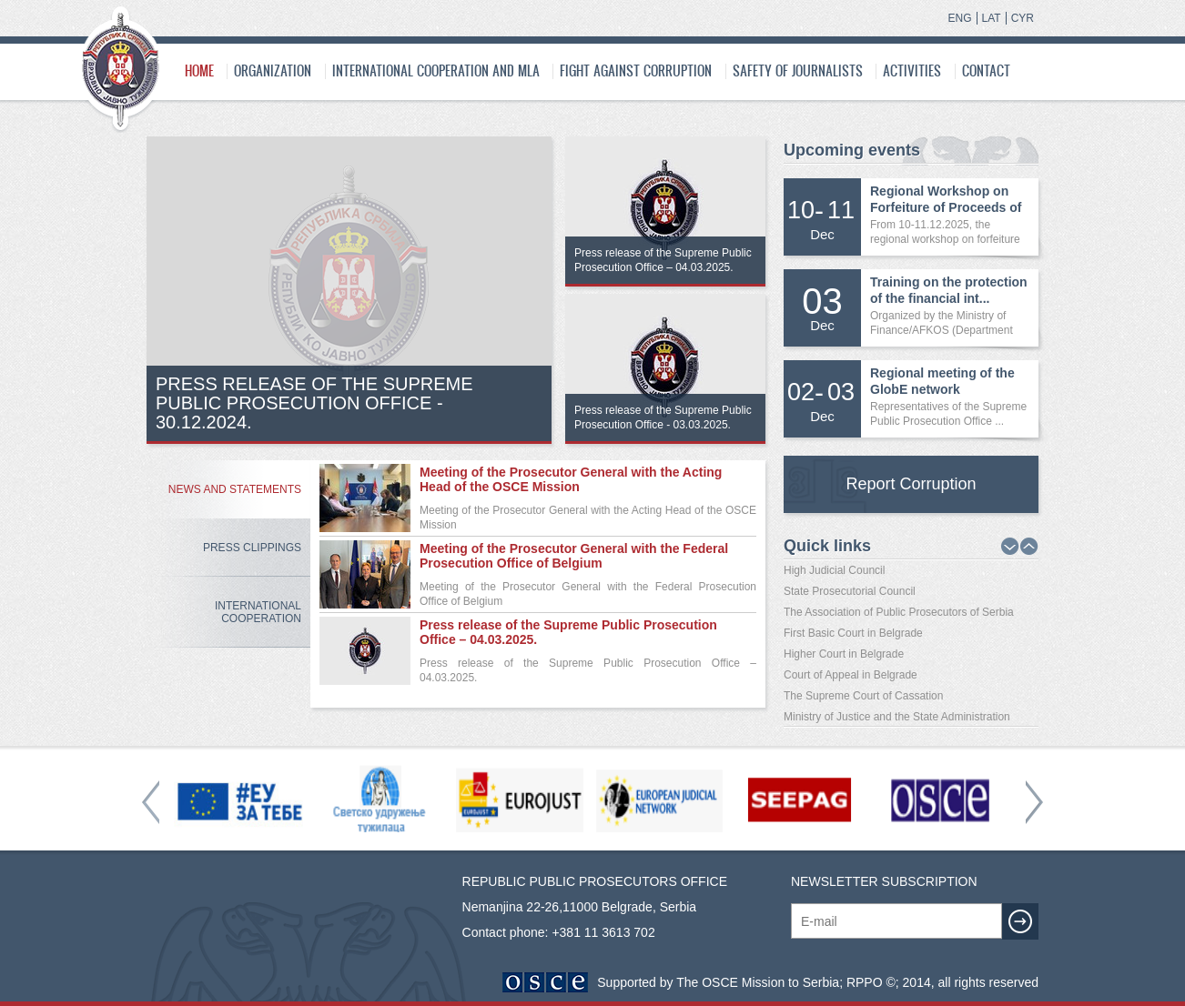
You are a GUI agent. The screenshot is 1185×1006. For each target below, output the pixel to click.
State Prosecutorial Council (850, 591)
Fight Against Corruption (636, 70)
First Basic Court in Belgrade (853, 633)
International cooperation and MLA (436, 70)
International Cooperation (258, 612)
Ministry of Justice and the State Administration (897, 716)
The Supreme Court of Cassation (863, 695)
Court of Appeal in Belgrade (850, 675)
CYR (1022, 18)
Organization (272, 70)
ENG (960, 18)
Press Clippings (252, 547)
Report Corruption (911, 484)
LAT (991, 18)
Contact (986, 70)
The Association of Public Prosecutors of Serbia (899, 612)
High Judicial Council (834, 570)
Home (199, 70)
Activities (912, 70)
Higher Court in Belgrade (844, 654)
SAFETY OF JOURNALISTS (798, 70)
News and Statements (234, 489)
